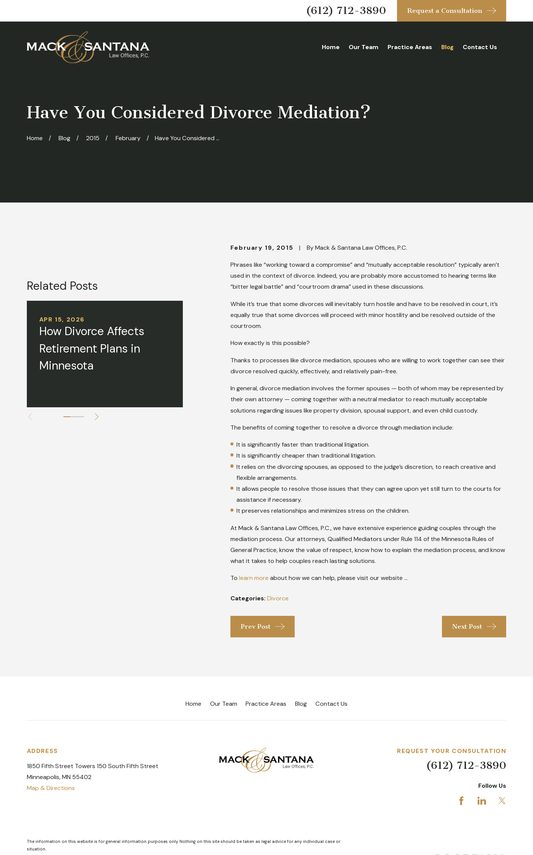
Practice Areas (266, 704)
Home (193, 704)
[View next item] (96, 416)
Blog (301, 704)
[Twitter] (502, 800)
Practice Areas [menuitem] (410, 47)
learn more (254, 578)
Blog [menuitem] (447, 47)
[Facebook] (461, 800)
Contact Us (331, 704)
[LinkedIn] (481, 800)
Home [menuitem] (331, 47)
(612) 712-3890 (346, 10)
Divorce (278, 598)
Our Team (223, 704)
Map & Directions (51, 788)
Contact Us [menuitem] (480, 47)
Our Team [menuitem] (364, 47)
